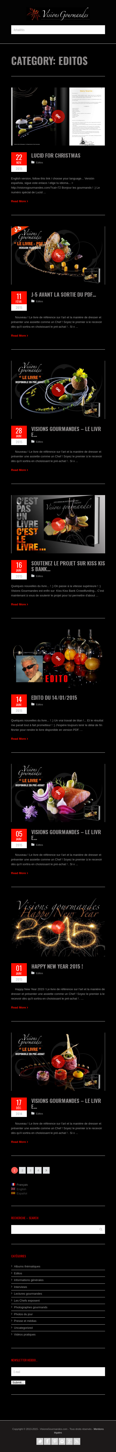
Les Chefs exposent (27, 1300)
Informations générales (29, 1280)
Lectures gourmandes (28, 1293)
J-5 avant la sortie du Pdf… (63, 294)
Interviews (20, 1287)
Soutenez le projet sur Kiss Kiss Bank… (68, 566)
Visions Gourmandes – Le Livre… (66, 431)
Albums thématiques (27, 1266)
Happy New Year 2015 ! (57, 966)
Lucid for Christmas (55, 155)
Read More (18, 201)
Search (101, 1229)
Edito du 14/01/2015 (54, 697)
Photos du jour (23, 1314)
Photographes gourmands (31, 1307)
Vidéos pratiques (25, 1334)
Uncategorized (23, 1327)
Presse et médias (25, 1321)
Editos (39, 162)
